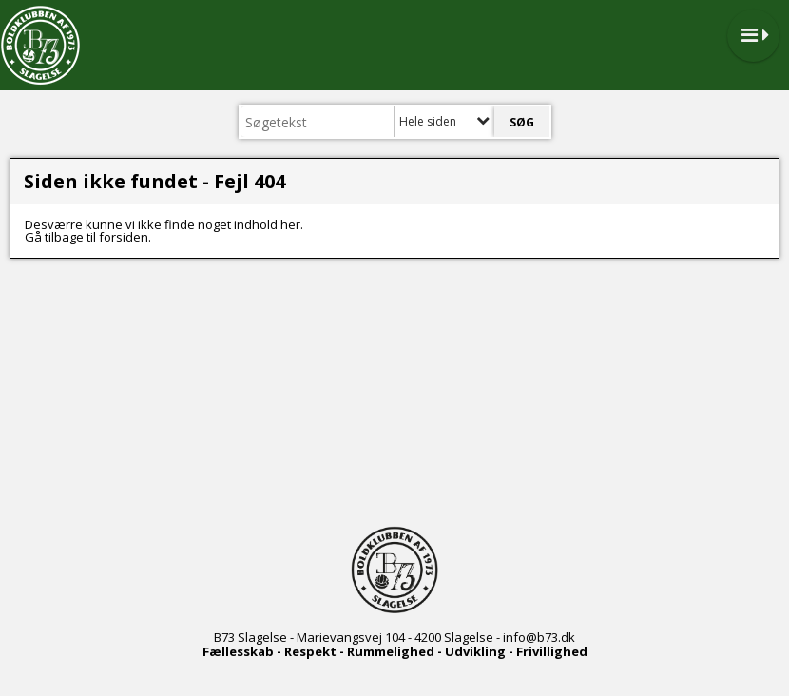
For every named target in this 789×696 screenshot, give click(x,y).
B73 (224, 637)
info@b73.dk (539, 637)
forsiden (123, 236)
